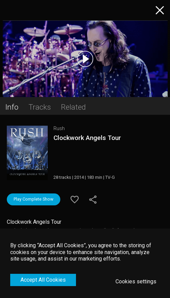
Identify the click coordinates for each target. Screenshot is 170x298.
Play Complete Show (33, 199)
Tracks (40, 107)
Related (73, 107)
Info (11, 107)
